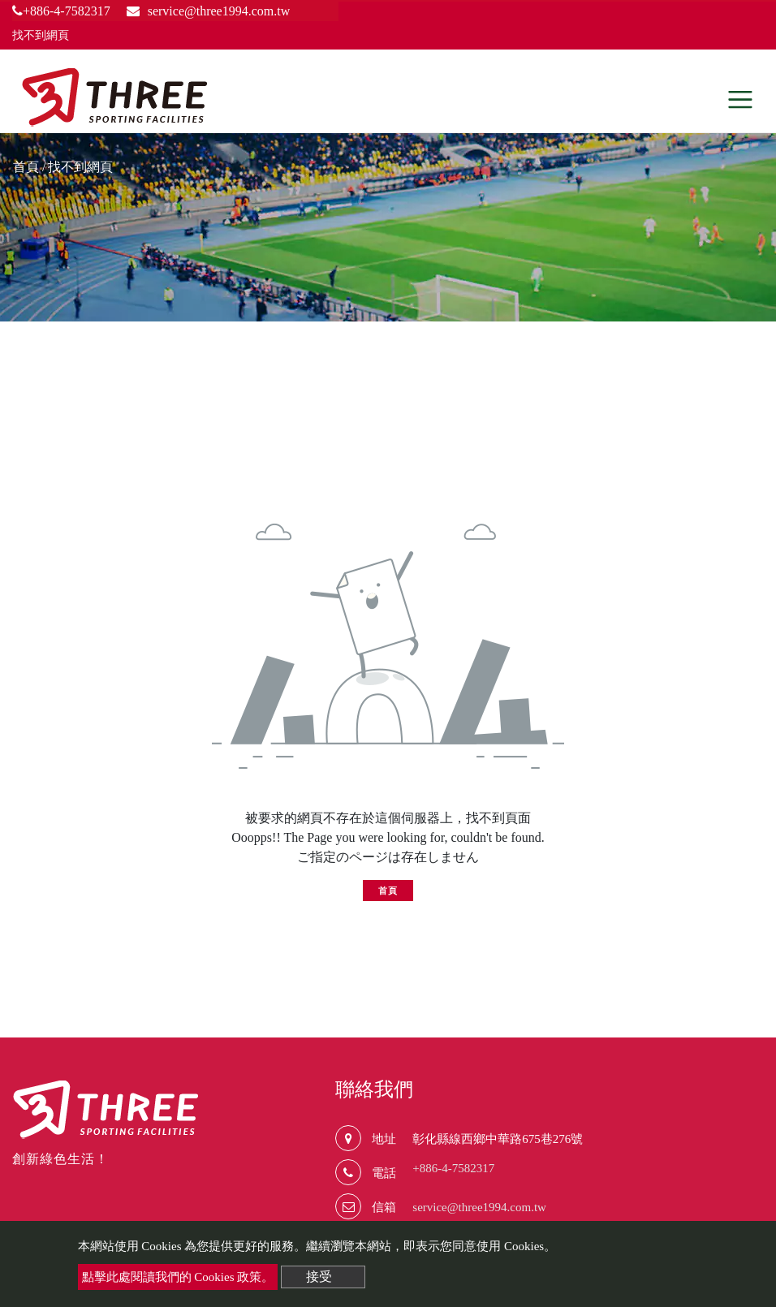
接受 (319, 1276)
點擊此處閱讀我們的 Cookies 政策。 (178, 1276)
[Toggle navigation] (740, 99)
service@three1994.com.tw (479, 1207)
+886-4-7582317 (61, 11)
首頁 (26, 167)
